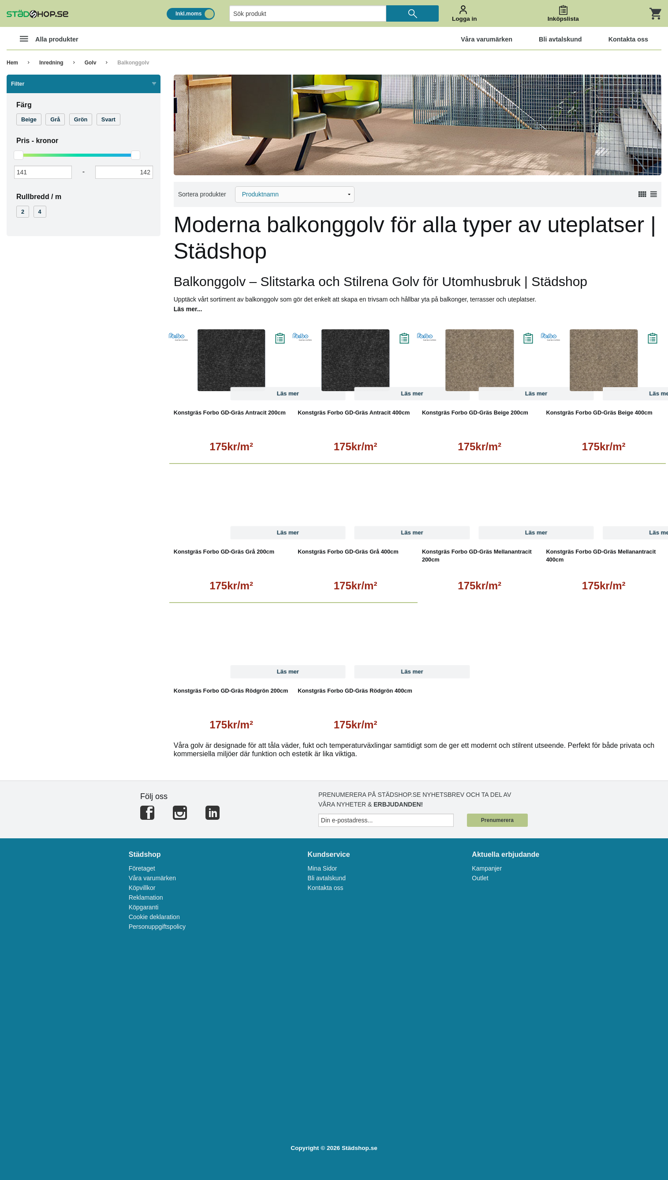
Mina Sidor (322, 868)
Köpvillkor (142, 887)
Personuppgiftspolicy (157, 926)
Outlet (480, 878)
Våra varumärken (152, 878)
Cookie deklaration (154, 916)
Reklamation (146, 897)
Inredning (51, 63)
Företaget (142, 868)
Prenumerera (497, 820)
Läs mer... (188, 309)
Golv (91, 63)
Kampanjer (487, 868)
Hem (12, 63)
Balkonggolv (133, 63)
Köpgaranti (144, 907)
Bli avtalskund (327, 878)
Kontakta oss (325, 887)
